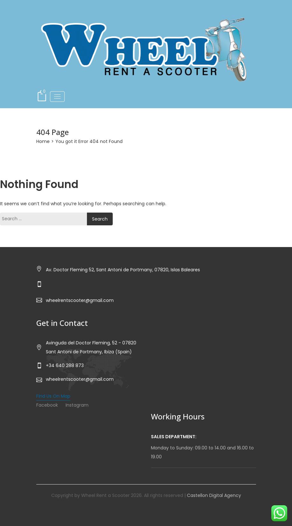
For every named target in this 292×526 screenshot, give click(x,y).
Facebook (47, 405)
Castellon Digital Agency (214, 495)
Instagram (77, 405)
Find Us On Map (53, 396)
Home (43, 141)
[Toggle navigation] (57, 96)
